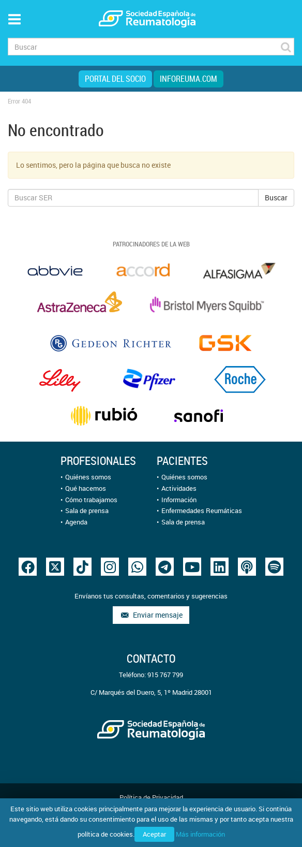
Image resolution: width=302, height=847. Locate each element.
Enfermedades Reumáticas (201, 510)
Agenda (76, 522)
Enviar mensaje (151, 615)
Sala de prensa (87, 510)
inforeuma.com (188, 78)
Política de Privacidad (151, 797)
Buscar (276, 197)
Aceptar (154, 834)
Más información (200, 834)
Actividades (179, 488)
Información (179, 499)
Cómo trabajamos (91, 499)
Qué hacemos (85, 488)
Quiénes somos (88, 476)
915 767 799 (165, 674)
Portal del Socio (115, 78)
